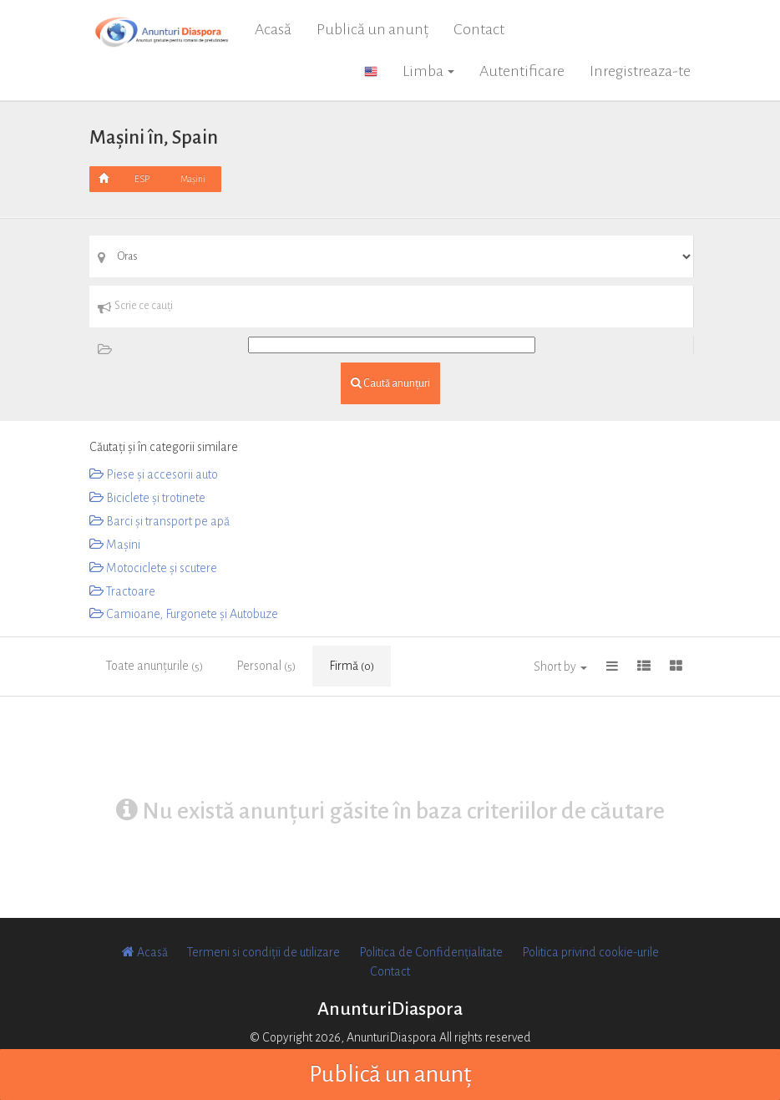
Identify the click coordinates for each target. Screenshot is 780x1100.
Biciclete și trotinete (147, 497)
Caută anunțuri (390, 383)
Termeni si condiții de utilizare (263, 952)
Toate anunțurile (154, 665)
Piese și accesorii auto (153, 474)
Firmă (351, 665)
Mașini (192, 179)
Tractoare (122, 591)
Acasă (273, 29)
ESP (141, 179)
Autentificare (522, 71)
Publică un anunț (372, 29)
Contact (478, 29)
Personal (266, 665)
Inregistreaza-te (640, 71)
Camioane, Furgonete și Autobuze (183, 614)
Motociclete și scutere (153, 568)
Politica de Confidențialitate (431, 952)
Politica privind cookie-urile (590, 952)
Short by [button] (560, 666)
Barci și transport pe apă (159, 521)
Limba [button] (428, 71)
